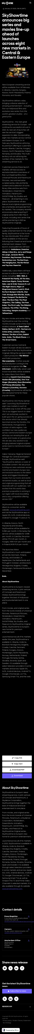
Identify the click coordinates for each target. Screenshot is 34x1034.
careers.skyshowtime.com (13, 933)
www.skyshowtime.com (20, 510)
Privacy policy (7, 1020)
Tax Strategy (7, 1023)
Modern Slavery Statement (22, 1020)
